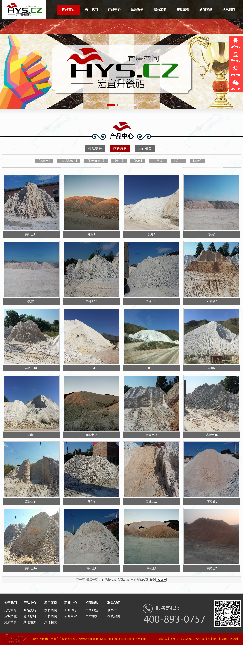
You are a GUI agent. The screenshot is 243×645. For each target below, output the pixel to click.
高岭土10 (31, 568)
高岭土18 (151, 301)
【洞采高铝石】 (68, 160)
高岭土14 (31, 501)
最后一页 (92, 579)
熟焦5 (91, 501)
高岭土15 (212, 434)
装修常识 (70, 616)
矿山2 (212, 368)
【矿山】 (178, 160)
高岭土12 (151, 501)
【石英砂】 (158, 160)
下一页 (80, 579)
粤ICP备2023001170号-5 (188, 638)
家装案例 (50, 610)
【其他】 (197, 160)
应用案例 (137, 9)
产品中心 (114, 9)
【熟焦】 (137, 160)
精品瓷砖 (95, 148)
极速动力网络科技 (230, 638)
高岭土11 (31, 234)
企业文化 (10, 616)
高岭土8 (152, 568)
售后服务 (91, 616)
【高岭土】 (44, 160)
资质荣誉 (183, 9)
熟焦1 (31, 301)
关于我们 (91, 9)
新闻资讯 (205, 9)
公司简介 (10, 610)
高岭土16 (151, 434)
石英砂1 (212, 501)
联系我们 (228, 9)
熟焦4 (91, 234)
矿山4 (91, 368)
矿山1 (31, 434)
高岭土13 (31, 368)
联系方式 (113, 610)
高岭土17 (91, 434)
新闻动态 (70, 610)
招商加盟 (160, 9)
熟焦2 (212, 234)
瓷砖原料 (120, 149)
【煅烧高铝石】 (96, 160)
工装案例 (50, 616)
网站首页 (68, 9)
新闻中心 (70, 602)
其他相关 (145, 148)
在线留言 (113, 616)
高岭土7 (212, 568)
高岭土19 (91, 301)
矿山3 (151, 368)
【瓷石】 (119, 160)
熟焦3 (151, 234)
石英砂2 (212, 301)
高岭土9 (91, 568)
